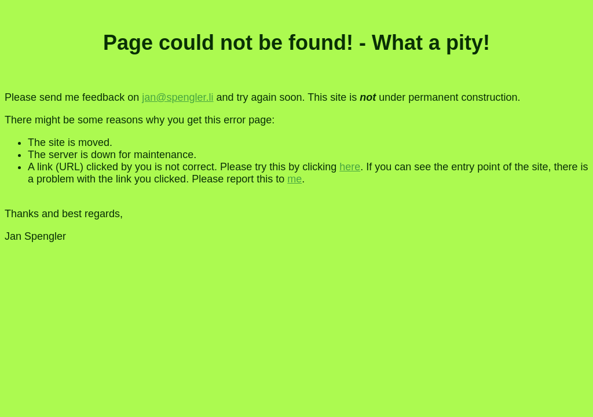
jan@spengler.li (177, 97)
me (294, 179)
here (349, 167)
